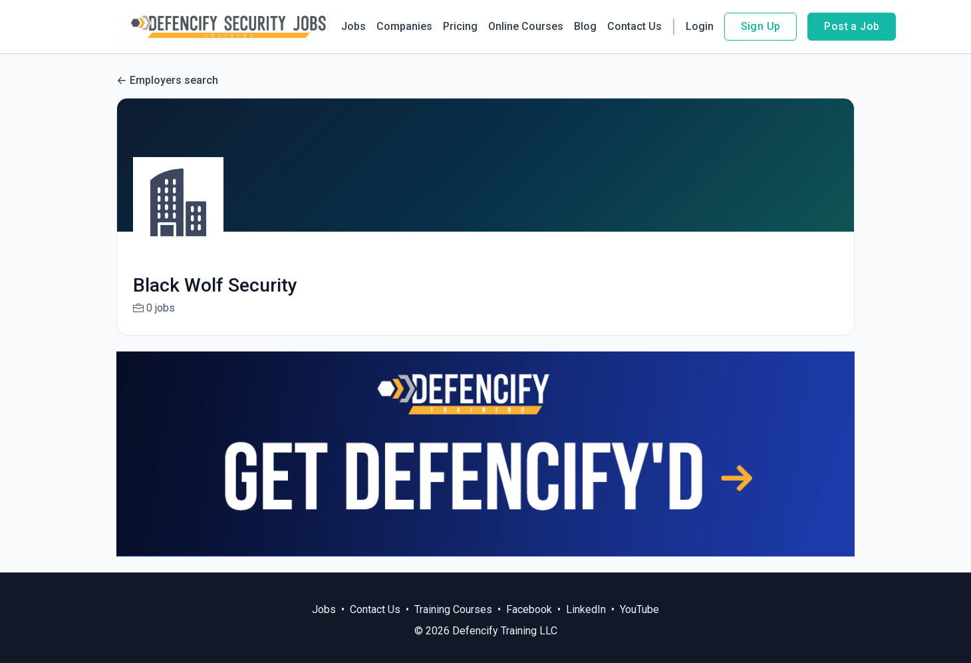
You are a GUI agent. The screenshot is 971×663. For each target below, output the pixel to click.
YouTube (639, 609)
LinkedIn (586, 609)
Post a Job (851, 26)
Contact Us (634, 26)
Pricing (460, 26)
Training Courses (453, 609)
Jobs (353, 26)
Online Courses (525, 26)
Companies (404, 26)
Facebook (529, 609)
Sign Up (761, 26)
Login (700, 26)
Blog (585, 26)
